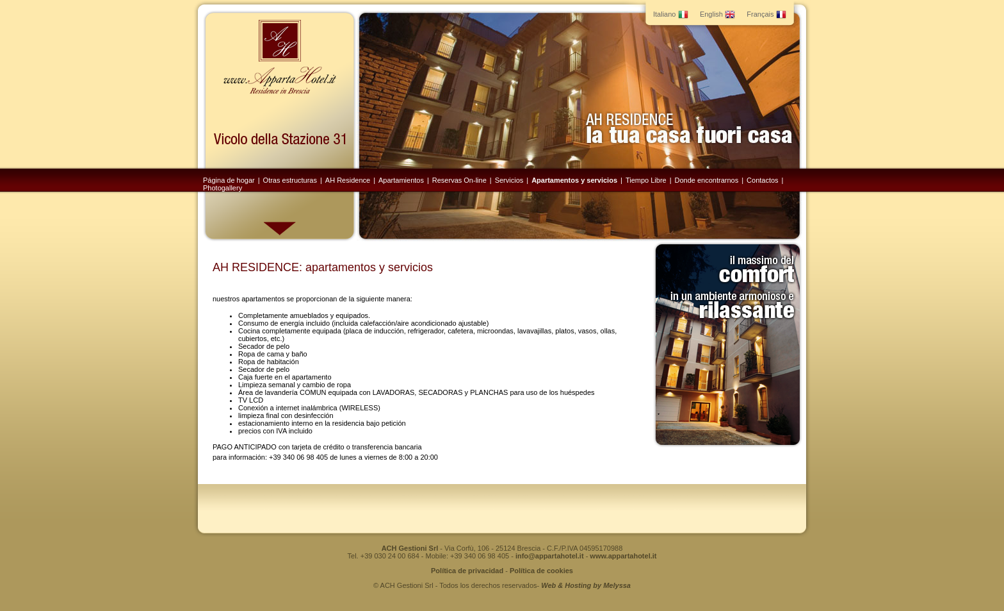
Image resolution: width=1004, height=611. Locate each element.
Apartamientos (401, 180)
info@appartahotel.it (549, 556)
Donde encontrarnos (707, 180)
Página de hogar (229, 180)
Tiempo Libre (646, 180)
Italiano (670, 14)
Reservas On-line (459, 180)
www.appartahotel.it (623, 556)
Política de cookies (541, 570)
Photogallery (222, 188)
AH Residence (347, 180)
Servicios (509, 180)
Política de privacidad (467, 570)
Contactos (763, 180)
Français (766, 14)
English (717, 14)
